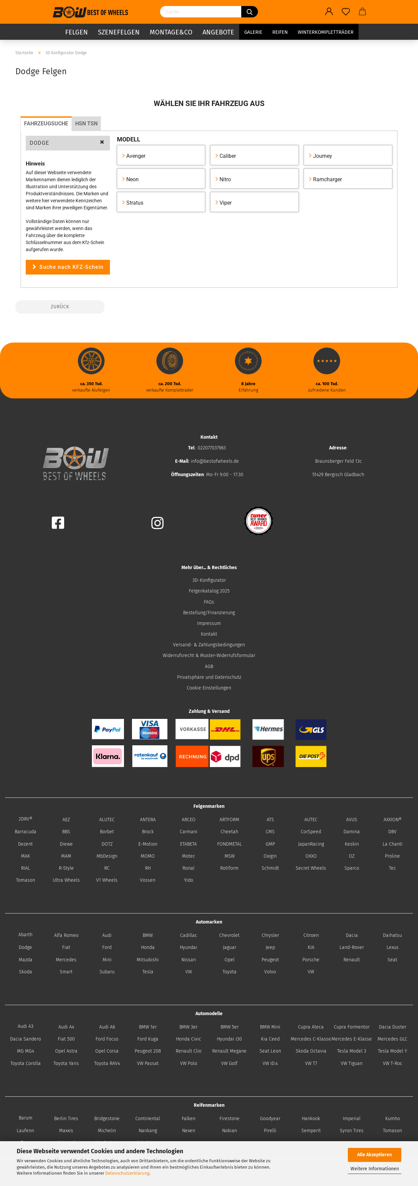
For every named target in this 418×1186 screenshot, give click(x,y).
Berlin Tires (66, 1118)
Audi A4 (66, 1027)
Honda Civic (188, 1039)
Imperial (352, 1118)
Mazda (25, 960)
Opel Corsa (107, 1051)
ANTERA (148, 820)
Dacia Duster (392, 1027)
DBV (392, 832)
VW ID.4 (270, 1063)
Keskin (352, 844)
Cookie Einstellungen (209, 688)
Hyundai (188, 947)
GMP (270, 844)
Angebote (218, 32)
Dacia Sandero (25, 1039)
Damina (351, 832)
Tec (392, 868)
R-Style (66, 868)
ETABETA (188, 844)
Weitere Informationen (375, 1169)
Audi (107, 935)
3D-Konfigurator (209, 580)
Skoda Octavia (311, 1051)
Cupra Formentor (352, 1027)
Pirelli (270, 1131)
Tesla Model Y (392, 1051)
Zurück (60, 307)
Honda (148, 947)
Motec (188, 856)
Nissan (188, 960)
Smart (66, 972)
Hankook (311, 1118)
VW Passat (148, 1063)
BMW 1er (148, 1027)
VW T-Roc (392, 1063)
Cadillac (188, 935)
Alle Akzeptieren (374, 1155)
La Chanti (393, 844)
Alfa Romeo (66, 935)
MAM (66, 856)
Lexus (393, 947)
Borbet (107, 832)
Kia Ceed (270, 1039)
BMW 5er (230, 1027)
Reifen (280, 32)
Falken (188, 1118)
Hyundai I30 (229, 1039)
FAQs (209, 602)
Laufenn (25, 1131)
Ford (107, 947)
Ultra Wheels (66, 880)
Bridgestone (107, 1118)
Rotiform (229, 868)
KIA (311, 947)
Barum (25, 1118)
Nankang (148, 1131)
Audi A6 (107, 1027)
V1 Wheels (107, 880)
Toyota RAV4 (107, 1063)
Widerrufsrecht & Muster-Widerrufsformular (209, 655)
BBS (66, 832)
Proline (392, 856)
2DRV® (25, 819)
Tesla (147, 972)
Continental (147, 1118)
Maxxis (66, 1131)
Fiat (66, 947)
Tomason (25, 880)
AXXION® (393, 820)
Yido (188, 880)
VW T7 (311, 1063)
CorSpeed (311, 832)
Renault (351, 960)
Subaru (107, 972)
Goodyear (270, 1118)
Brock (148, 832)
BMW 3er (188, 1027)
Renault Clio (188, 1051)
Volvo (270, 972)
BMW (148, 935)
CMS (270, 832)
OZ (352, 856)
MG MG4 (25, 1051)
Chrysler (270, 935)
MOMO (148, 856)
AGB (209, 666)
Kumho (392, 1118)
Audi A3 (25, 1026)
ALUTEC (107, 820)
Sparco (351, 868)
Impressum (209, 623)
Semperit (311, 1131)
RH (148, 868)
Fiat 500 (66, 1039)
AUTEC (310, 820)
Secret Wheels (311, 868)
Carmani (188, 832)
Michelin (107, 1131)
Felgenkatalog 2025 (209, 591)
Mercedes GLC (392, 1039)
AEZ (66, 820)
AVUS (351, 820)
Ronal (188, 868)
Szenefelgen (119, 32)
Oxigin (270, 856)
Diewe (66, 844)
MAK (25, 856)
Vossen (147, 880)
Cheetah (229, 832)
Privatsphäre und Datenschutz (209, 677)
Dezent (25, 844)
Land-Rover (351, 947)
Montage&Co (171, 32)
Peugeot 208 (148, 1051)
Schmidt (270, 868)
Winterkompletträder (326, 32)
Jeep (270, 947)
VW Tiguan (352, 1063)
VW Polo (188, 1063)
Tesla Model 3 (351, 1051)
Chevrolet (229, 935)
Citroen (311, 935)
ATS (270, 820)
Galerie (253, 32)
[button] (68, 143)
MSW (230, 856)
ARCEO (188, 820)
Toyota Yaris (66, 1063)
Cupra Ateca (311, 1027)
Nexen (188, 1131)
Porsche (310, 960)
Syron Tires (352, 1131)
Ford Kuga (147, 1039)
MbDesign (107, 856)
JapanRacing (311, 844)
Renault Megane (229, 1051)
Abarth (25, 935)
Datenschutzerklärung (127, 1173)
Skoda (25, 972)
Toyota (230, 972)
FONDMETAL (229, 844)
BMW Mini (270, 1027)
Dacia (352, 935)
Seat (392, 960)
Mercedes (66, 960)
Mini (107, 960)
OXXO (311, 856)
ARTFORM (229, 820)
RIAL (25, 868)
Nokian (229, 1131)
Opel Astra (66, 1051)
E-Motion (147, 844)
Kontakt (209, 634)
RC (107, 868)
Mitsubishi (148, 960)
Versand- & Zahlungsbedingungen (209, 645)
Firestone (230, 1118)
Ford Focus (107, 1039)
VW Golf (229, 1063)
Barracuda (25, 832)
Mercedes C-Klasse (311, 1039)
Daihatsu (392, 935)
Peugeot (270, 960)
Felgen (76, 32)
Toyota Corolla (25, 1063)
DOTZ (107, 844)
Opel (230, 960)
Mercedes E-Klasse (351, 1039)
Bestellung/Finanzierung (209, 613)
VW (188, 972)
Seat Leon (270, 1051)
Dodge (25, 947)
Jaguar (229, 947)
